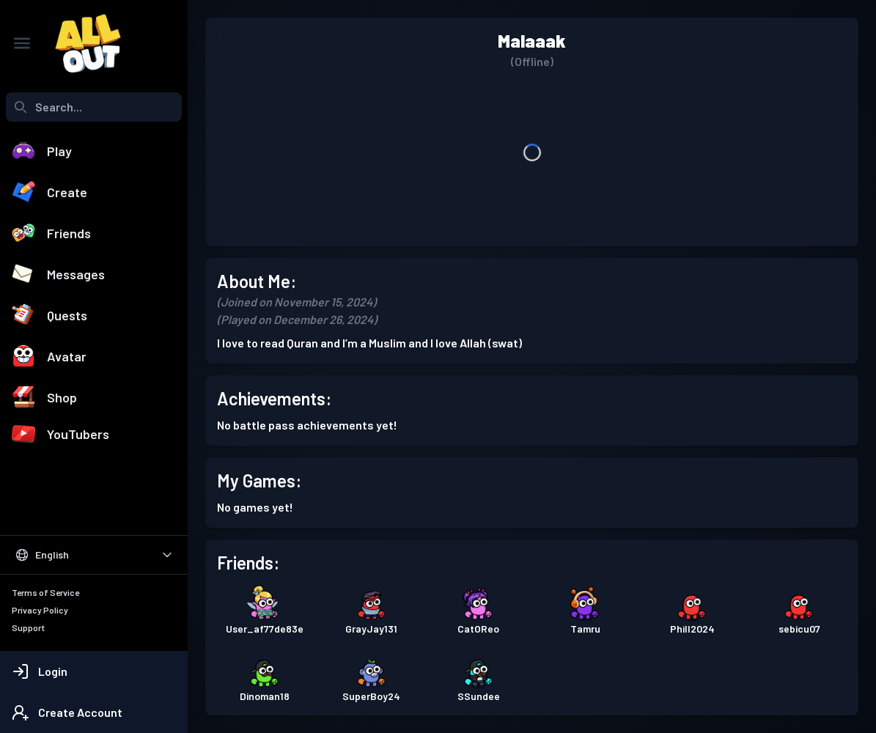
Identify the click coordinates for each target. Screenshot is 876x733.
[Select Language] (94, 555)
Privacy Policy (40, 610)
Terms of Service (45, 592)
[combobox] (94, 107)
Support (28, 627)
